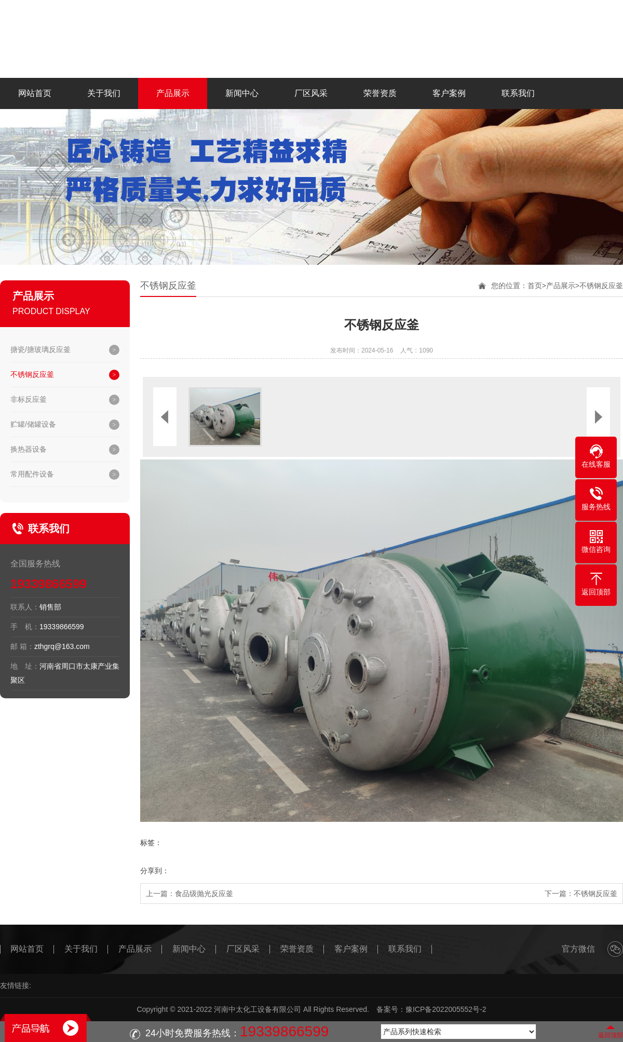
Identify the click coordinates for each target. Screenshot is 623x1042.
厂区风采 (311, 93)
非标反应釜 (28, 399)
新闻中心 (242, 93)
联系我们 (518, 93)
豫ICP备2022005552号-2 (445, 1009)
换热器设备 (28, 449)
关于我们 (103, 93)
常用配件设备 (32, 474)
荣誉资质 (380, 93)
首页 (534, 285)
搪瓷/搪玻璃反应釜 (40, 349)
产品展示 (172, 93)
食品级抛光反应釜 (204, 893)
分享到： (154, 871)
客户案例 (449, 93)
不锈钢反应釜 (32, 374)
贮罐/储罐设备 (33, 424)
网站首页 (34, 93)
